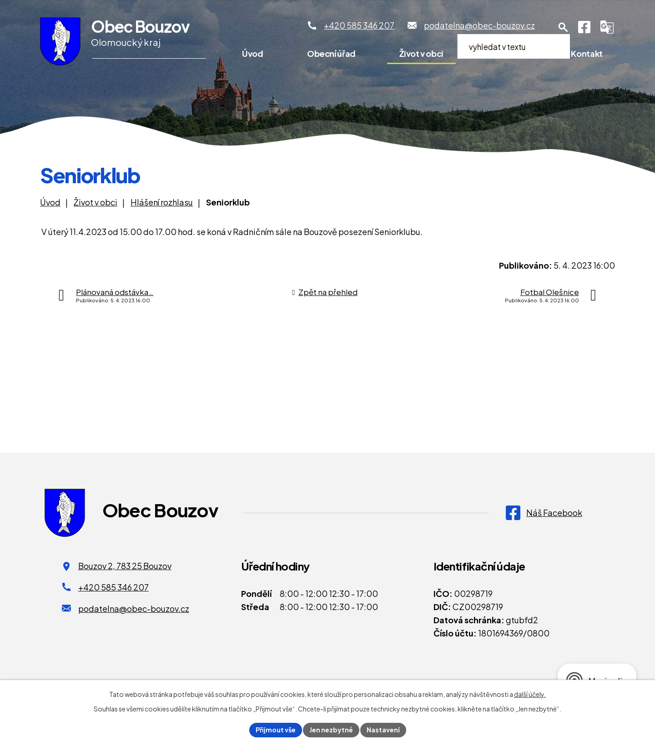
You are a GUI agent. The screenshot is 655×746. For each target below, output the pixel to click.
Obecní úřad (331, 53)
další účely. (530, 694)
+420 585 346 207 (113, 587)
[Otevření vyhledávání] (563, 27)
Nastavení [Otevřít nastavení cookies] (383, 730)
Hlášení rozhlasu (162, 202)
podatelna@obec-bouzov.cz (133, 608)
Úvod (252, 53)
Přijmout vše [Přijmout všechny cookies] (276, 730)
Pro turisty (507, 53)
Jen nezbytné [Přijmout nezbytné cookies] (331, 730)
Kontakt (586, 53)
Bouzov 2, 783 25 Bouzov (124, 566)
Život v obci (421, 53)
